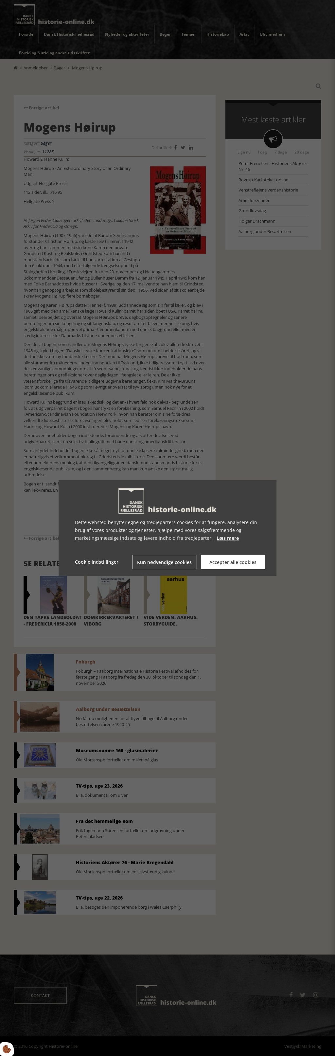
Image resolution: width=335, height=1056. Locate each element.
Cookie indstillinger (96, 562)
